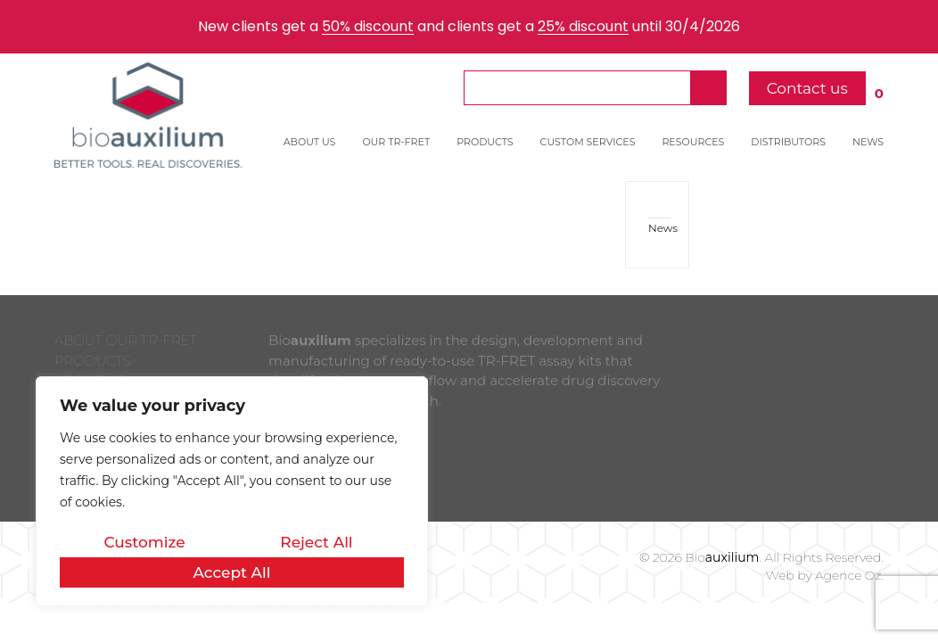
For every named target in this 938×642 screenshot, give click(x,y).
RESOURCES (693, 142)
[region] (232, 491)
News (659, 228)
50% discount (368, 26)
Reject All (316, 542)
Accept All (231, 572)
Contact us (807, 88)
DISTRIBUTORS (788, 142)
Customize (144, 542)
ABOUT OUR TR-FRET (125, 340)
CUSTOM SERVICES (588, 142)
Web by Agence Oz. (825, 575)
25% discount (583, 26)
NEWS (868, 142)
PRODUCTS (485, 142)
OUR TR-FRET (396, 142)
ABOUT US (310, 142)
